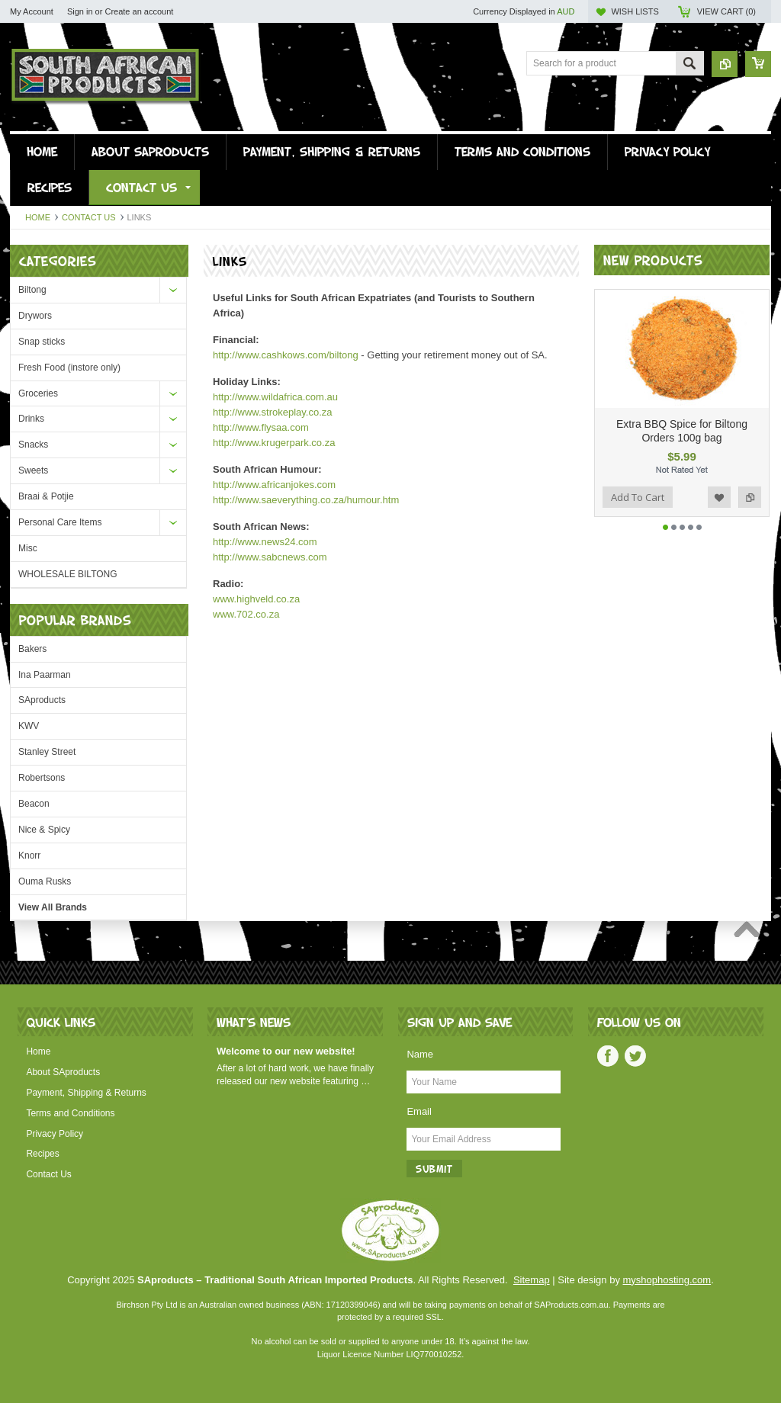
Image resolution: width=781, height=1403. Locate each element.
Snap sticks (41, 341)
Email (419, 1111)
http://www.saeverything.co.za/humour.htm (306, 500)
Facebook (608, 1056)
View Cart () (726, 11)
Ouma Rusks (44, 881)
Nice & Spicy (44, 829)
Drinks (31, 418)
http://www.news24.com (265, 541)
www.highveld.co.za (256, 599)
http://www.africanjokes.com (274, 484)
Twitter (635, 1056)
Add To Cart (637, 507)
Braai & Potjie (46, 496)
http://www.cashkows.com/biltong (285, 355)
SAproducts (42, 700)
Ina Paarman (44, 674)
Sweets (33, 470)
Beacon (34, 803)
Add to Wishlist (719, 507)
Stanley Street (47, 751)
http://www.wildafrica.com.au (275, 397)
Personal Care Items (59, 522)
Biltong (32, 289)
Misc (27, 548)
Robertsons (41, 777)
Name (420, 1054)
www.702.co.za (246, 614)
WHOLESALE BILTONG (67, 574)
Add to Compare (749, 507)
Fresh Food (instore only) (69, 367)
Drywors (35, 315)
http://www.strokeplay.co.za (273, 412)
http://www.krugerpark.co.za (274, 442)
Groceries (38, 393)
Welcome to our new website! (286, 1051)
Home (37, 217)
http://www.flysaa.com (261, 427)
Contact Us (89, 217)
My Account (31, 11)
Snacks (33, 444)
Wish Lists (634, 11)
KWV (28, 726)
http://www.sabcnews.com (270, 557)
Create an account (138, 11)
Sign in (80, 11)
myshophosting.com (667, 1280)
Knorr (29, 855)
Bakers (32, 649)
